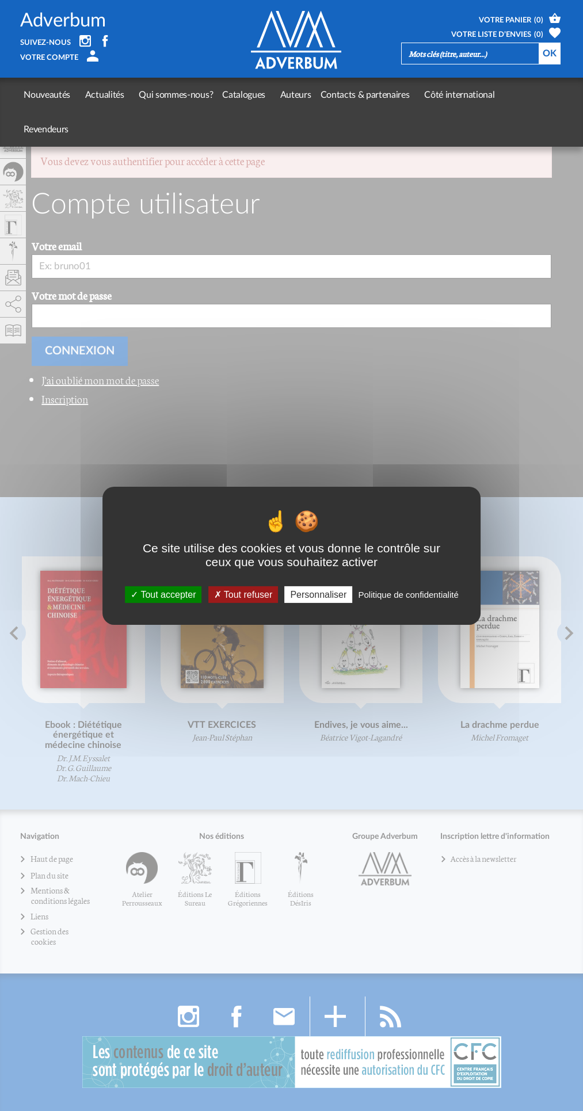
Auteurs (279, 95)
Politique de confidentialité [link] (408, 594)
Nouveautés (47, 95)
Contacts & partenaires (348, 95)
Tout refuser (243, 594)
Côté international (437, 95)
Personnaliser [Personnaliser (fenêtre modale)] (318, 594)
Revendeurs (504, 95)
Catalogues (232, 95)
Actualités (99, 95)
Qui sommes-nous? (165, 95)
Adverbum (63, 20)
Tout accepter (163, 594)
